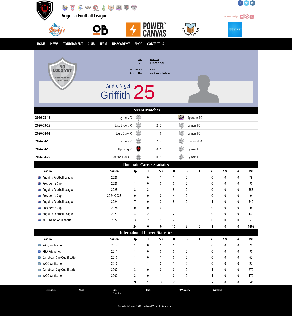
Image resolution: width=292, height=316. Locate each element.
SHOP (138, 43)
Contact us (155, 43)
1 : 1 (159, 117)
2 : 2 (159, 125)
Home (41, 43)
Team (103, 43)
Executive (117, 293)
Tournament (73, 43)
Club (91, 43)
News (54, 43)
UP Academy (121, 43)
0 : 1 (159, 149)
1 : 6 (159, 133)
